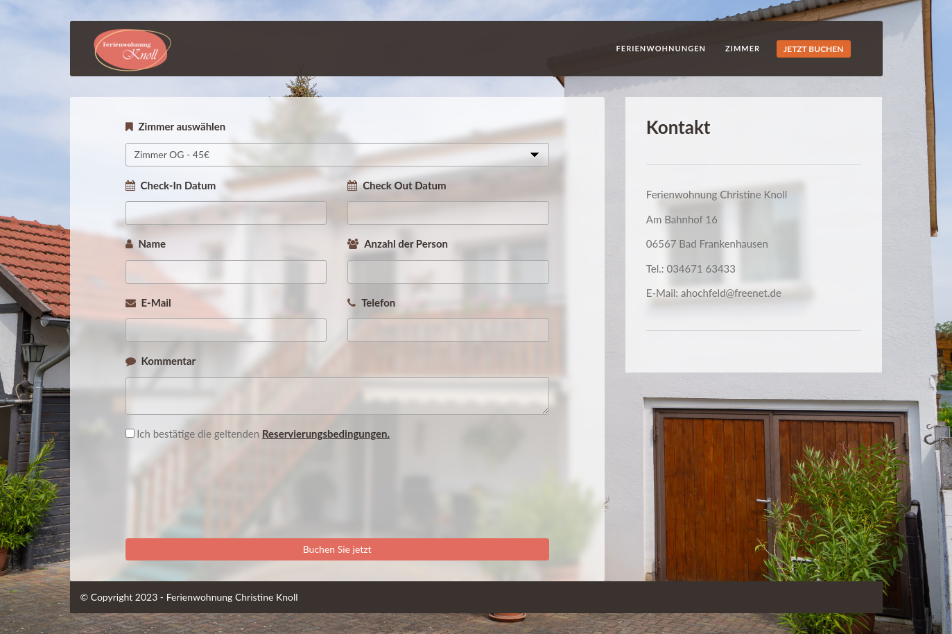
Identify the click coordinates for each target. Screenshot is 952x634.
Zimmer (742, 48)
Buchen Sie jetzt (337, 549)
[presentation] (231, 497)
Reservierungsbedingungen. (326, 433)
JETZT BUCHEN (813, 49)
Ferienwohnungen (661, 48)
